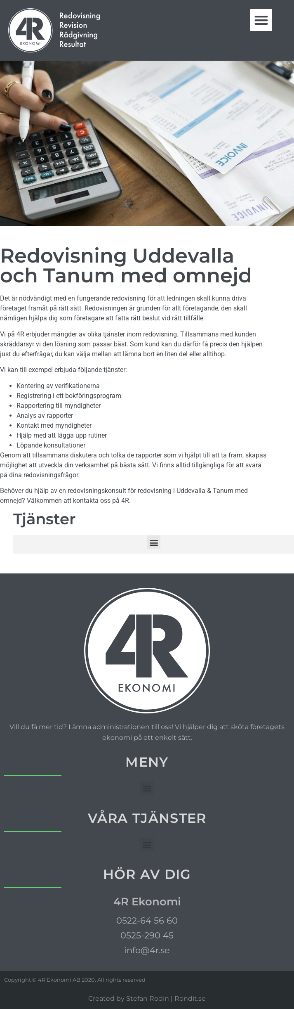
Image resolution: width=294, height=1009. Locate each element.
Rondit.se (190, 998)
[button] (261, 20)
